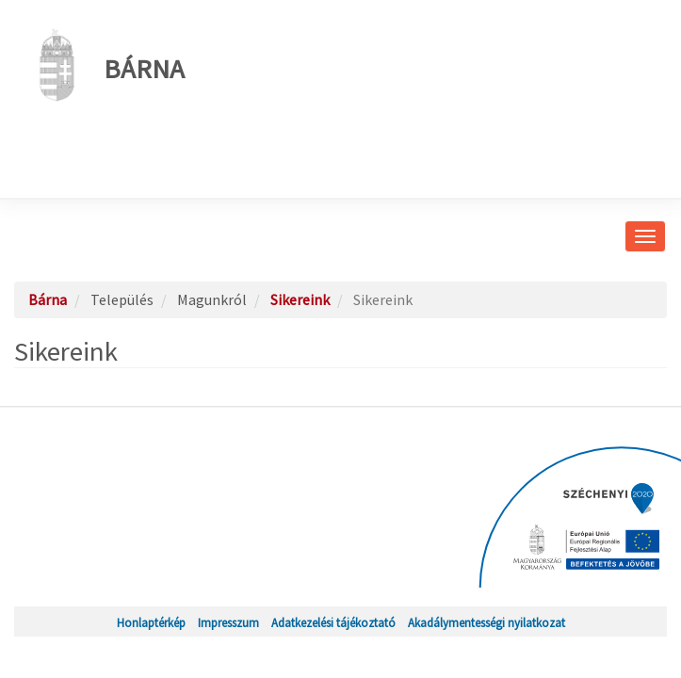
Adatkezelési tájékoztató (333, 622)
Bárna (106, 65)
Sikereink (300, 299)
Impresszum (228, 622)
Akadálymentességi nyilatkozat (486, 622)
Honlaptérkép (151, 622)
